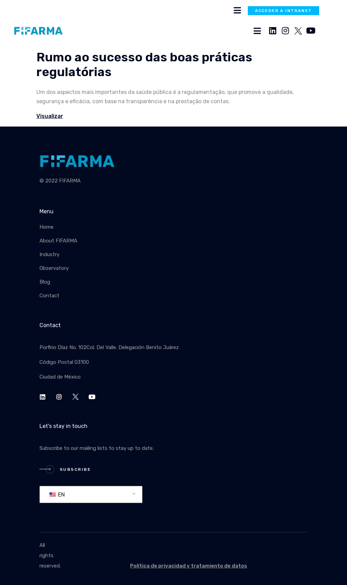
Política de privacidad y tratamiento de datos (188, 566)
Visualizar (49, 116)
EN (57, 494)
